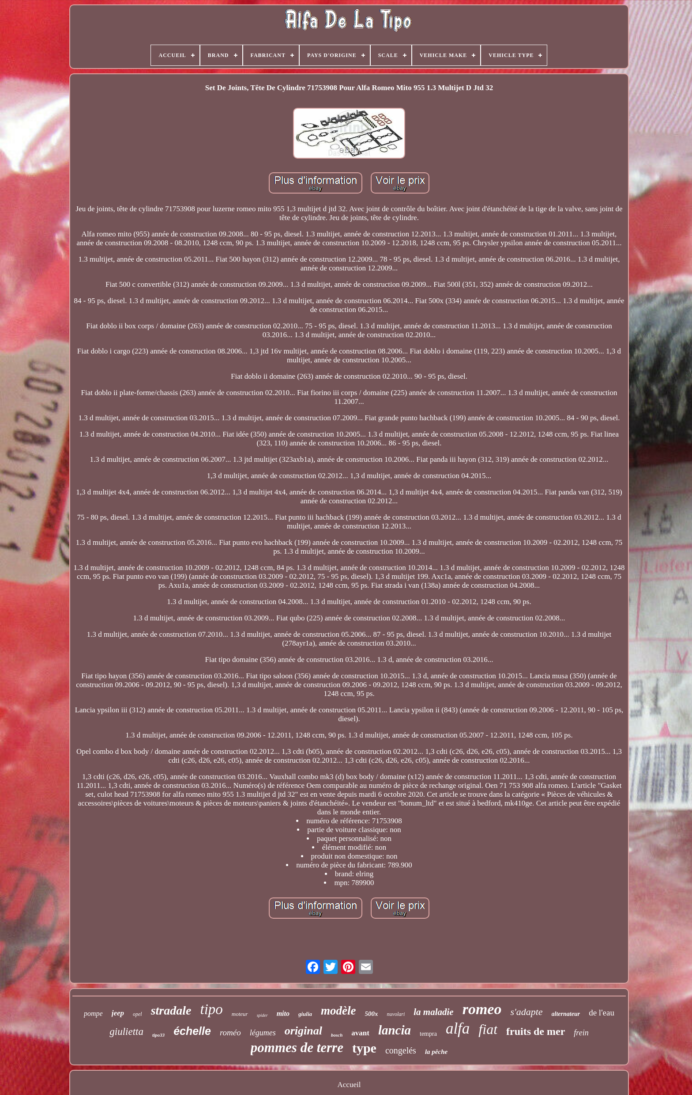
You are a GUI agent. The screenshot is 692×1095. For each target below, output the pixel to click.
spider (262, 1015)
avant (360, 1033)
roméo (230, 1032)
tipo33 (158, 1035)
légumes (263, 1032)
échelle (192, 1031)
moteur (240, 1014)
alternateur (566, 1014)
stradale (171, 1010)
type (364, 1048)
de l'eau (601, 1012)
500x (371, 1013)
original (303, 1030)
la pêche (436, 1051)
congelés (400, 1050)
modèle (338, 1010)
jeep (118, 1013)
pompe (93, 1013)
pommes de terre (297, 1047)
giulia (305, 1014)
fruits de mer (535, 1031)
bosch (336, 1035)
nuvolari (396, 1014)
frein (581, 1032)
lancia (394, 1030)
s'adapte (526, 1011)
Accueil (349, 1084)
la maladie (433, 1012)
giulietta (126, 1031)
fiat (487, 1029)
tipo (211, 1009)
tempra (428, 1033)
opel (137, 1014)
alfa (458, 1028)
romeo (482, 1009)
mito (283, 1013)
